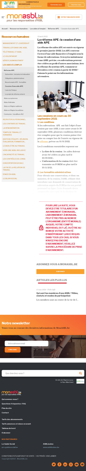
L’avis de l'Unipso (11, 90)
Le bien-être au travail (14, 146)
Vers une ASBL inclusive (14, 150)
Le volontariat (10, 56)
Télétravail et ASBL (12, 52)
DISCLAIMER (51, 456)
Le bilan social (10, 179)
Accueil (5, 29)
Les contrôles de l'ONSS (14, 159)
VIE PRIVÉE (40, 456)
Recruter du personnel (14, 119)
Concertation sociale (13, 163)
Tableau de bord (8, 428)
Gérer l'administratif (13, 61)
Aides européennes (11, 98)
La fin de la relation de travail (14, 168)
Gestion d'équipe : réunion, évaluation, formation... (15, 140)
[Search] (43, 373)
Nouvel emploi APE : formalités (15, 82)
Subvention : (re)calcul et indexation (17, 74)
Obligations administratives (14, 78)
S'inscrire (12, 350)
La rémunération (11, 128)
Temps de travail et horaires (12, 133)
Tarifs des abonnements (12, 419)
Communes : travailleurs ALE (14, 114)
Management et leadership (16, 43)
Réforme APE (53, 29)
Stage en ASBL (9, 174)
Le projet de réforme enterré (15, 94)
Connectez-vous (56, 5)
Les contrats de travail (14, 124)
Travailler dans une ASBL (15, 48)
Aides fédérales (9, 102)
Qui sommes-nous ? (10, 399)
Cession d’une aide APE (14, 86)
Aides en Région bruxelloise (13, 110)
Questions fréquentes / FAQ (14, 404)
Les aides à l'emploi (38, 29)
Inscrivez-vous (76, 5)
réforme (44, 141)
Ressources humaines (19, 29)
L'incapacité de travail (14, 155)
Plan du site (7, 408)
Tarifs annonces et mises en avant (16, 424)
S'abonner (60, 271)
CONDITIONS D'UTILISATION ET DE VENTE (18, 456)
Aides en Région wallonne (13, 106)
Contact (5, 413)
